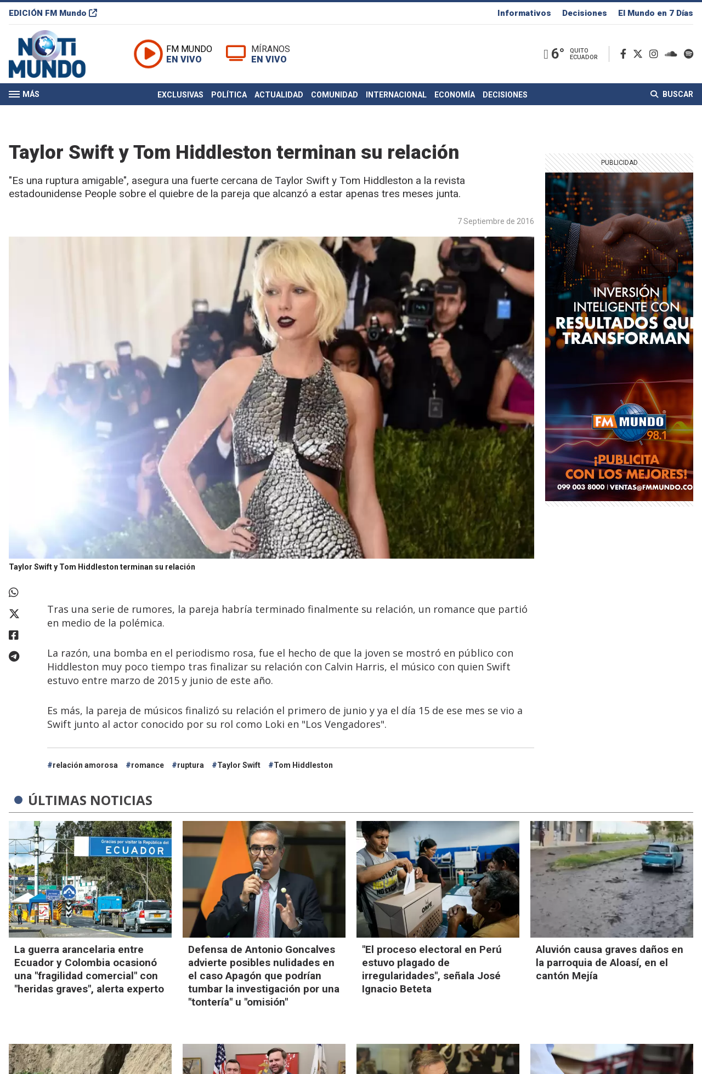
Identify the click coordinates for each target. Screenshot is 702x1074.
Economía (454, 94)
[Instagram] (656, 54)
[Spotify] (688, 54)
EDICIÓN (53, 13)
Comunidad (334, 94)
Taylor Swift (239, 765)
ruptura (190, 765)
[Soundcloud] (673, 54)
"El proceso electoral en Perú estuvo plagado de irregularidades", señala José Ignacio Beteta (432, 969)
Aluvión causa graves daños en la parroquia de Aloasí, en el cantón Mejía (609, 962)
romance (147, 765)
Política (229, 94)
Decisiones (584, 13)
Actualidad (278, 94)
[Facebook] (625, 54)
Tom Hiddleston (303, 765)
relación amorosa (85, 765)
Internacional (396, 94)
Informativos (524, 13)
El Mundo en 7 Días (655, 13)
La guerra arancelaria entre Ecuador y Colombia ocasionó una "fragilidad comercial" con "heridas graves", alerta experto (89, 969)
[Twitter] (640, 54)
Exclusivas (180, 94)
